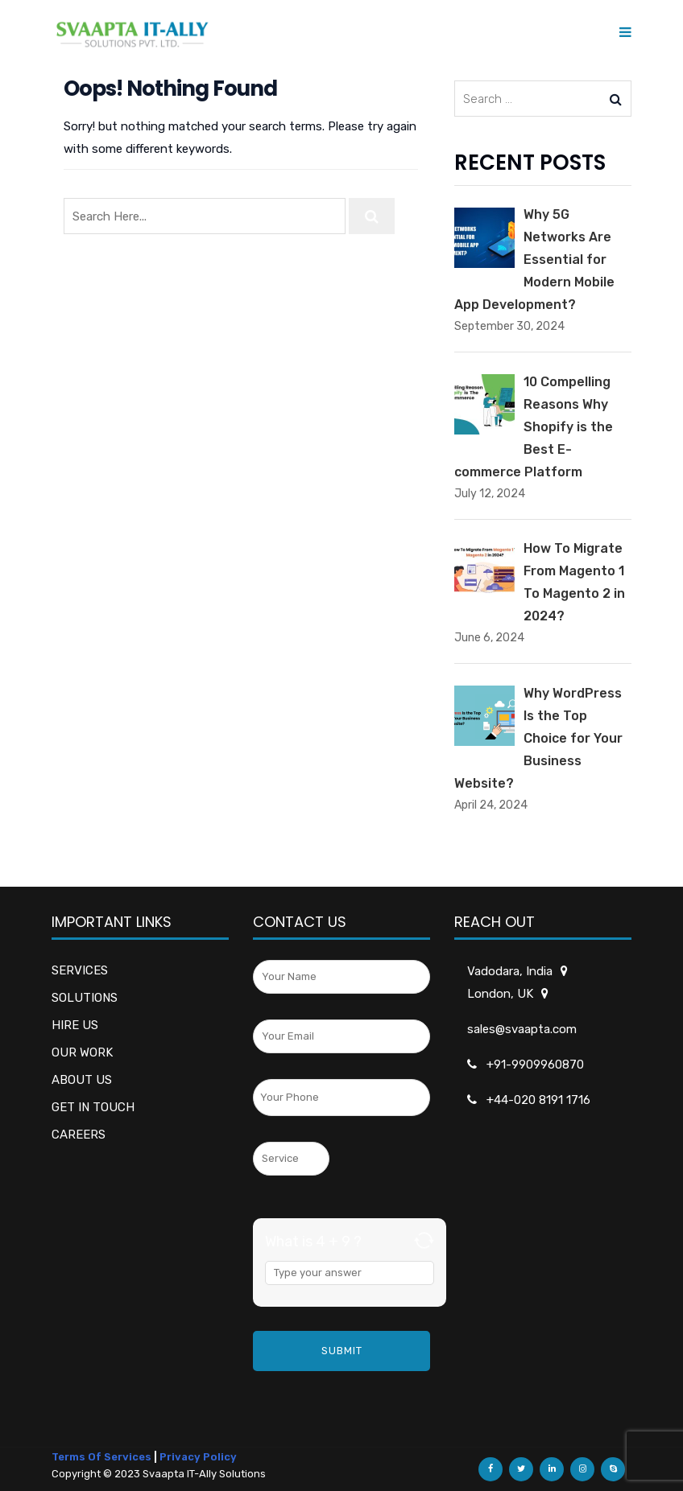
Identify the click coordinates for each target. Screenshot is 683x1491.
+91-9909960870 (535, 1064)
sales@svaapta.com (522, 1029)
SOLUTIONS (85, 998)
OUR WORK (82, 1052)
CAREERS (79, 1134)
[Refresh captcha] (424, 1240)
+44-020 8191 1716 (538, 1100)
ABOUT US (82, 1080)
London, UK (501, 993)
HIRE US (75, 1025)
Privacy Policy (198, 1457)
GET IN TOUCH (93, 1107)
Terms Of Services (101, 1457)
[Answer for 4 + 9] (349, 1273)
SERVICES (80, 970)
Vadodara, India (511, 971)
